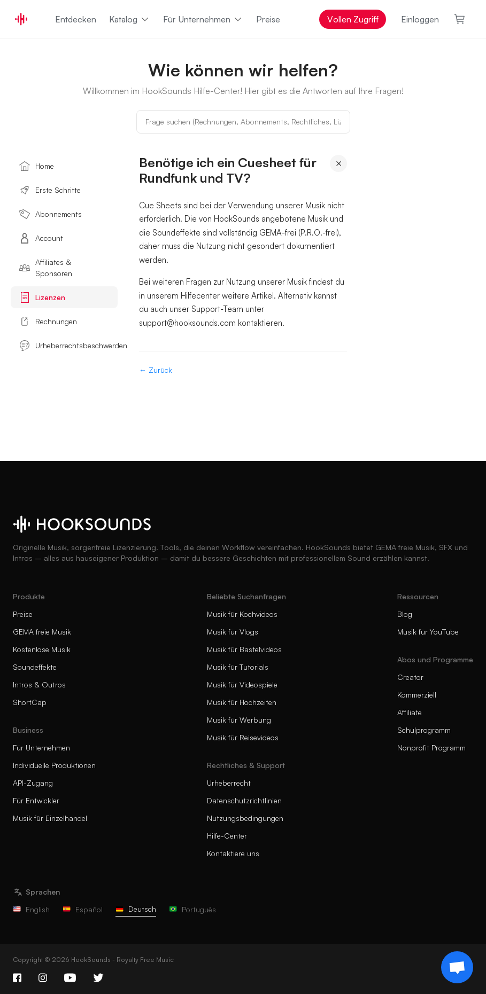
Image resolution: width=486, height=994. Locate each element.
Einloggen (420, 19)
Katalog (129, 19)
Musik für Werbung (239, 719)
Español (83, 909)
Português (192, 909)
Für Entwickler (36, 800)
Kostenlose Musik (42, 649)
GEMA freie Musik (42, 631)
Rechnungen (48, 321)
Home (36, 166)
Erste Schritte (50, 190)
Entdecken (75, 19)
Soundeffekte (35, 666)
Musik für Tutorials (237, 666)
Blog (404, 614)
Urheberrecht (229, 782)
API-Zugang (33, 782)
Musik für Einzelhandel (50, 818)
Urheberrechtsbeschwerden (68, 345)
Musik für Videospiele (242, 684)
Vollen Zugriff (353, 19)
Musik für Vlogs (232, 631)
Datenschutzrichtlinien (244, 800)
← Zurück (155, 369)
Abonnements (50, 214)
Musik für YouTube (428, 631)
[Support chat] (457, 967)
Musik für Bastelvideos (244, 649)
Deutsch (135, 908)
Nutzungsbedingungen (245, 818)
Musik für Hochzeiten (241, 702)
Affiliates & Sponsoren (45, 267)
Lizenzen (42, 297)
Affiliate (409, 712)
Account (41, 238)
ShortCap (30, 702)
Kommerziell (416, 694)
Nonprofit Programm (431, 747)
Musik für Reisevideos (243, 737)
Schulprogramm (424, 729)
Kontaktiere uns (233, 853)
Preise (268, 19)
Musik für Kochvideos (242, 614)
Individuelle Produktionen (54, 765)
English (31, 909)
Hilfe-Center (227, 835)
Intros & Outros (39, 684)
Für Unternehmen (203, 19)
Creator (410, 677)
